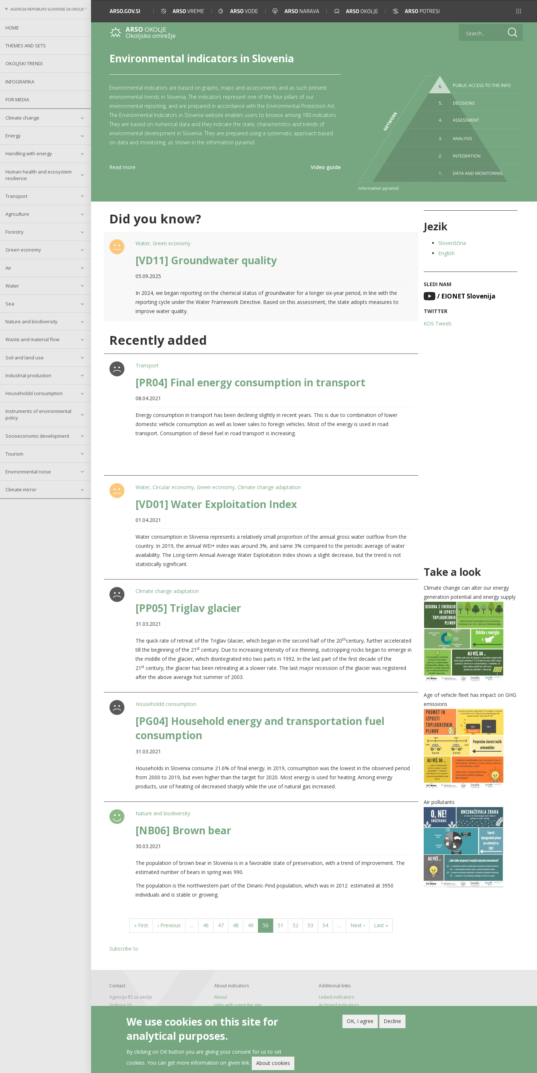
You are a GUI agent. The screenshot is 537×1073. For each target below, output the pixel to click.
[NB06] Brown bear (183, 830)
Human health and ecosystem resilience (38, 175)
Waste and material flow (32, 339)
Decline (392, 1022)
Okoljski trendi (24, 63)
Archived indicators (339, 1005)
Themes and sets (25, 45)
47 (223, 925)
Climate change (22, 117)
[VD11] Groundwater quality (206, 260)
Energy (13, 135)
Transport (16, 196)
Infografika (19, 81)
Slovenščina (452, 242)
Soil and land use (24, 357)
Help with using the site (238, 1005)
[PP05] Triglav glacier (188, 608)
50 (268, 927)
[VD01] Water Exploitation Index (216, 504)
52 (298, 925)
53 (312, 925)
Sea (9, 303)
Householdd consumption (34, 393)
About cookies (273, 1064)
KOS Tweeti (437, 323)
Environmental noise (28, 471)
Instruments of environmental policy (38, 414)
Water (12, 285)
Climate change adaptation (269, 487)
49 (253, 925)
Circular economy (173, 487)
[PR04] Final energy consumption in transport (250, 382)
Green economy (23, 249)
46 (208, 925)
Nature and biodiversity (31, 321)
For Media (17, 99)
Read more (122, 167)
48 (238, 925)
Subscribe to (123, 948)
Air (8, 268)
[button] (519, 11)
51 (283, 925)
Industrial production (28, 375)
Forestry (14, 232)
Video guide (326, 167)
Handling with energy (28, 153)
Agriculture (17, 214)
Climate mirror (20, 489)
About (220, 997)
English (446, 253)
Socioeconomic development (37, 436)
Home (12, 27)
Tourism (14, 453)
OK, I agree (360, 1022)
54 (327, 925)
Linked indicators (336, 997)
